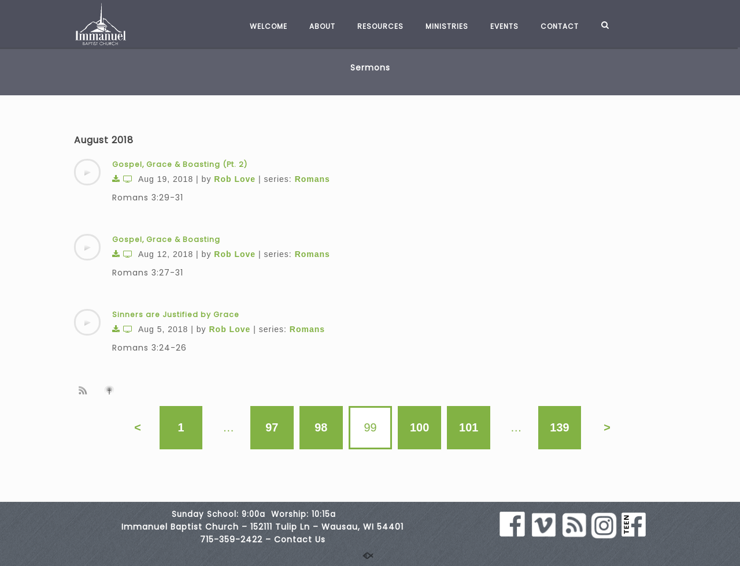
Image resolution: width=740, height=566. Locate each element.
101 (469, 427)
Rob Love (235, 179)
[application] (87, 172)
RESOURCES (375, 26)
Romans (312, 179)
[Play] (87, 172)
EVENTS (498, 26)
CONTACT (554, 26)
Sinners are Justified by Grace (175, 314)
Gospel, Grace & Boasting (166, 239)
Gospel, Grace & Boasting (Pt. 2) (179, 164)
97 (271, 427)
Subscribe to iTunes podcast (111, 390)
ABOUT (317, 26)
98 (320, 427)
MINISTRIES (441, 26)
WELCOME (263, 26)
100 (419, 427)
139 (559, 427)
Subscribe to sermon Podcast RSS (85, 389)
